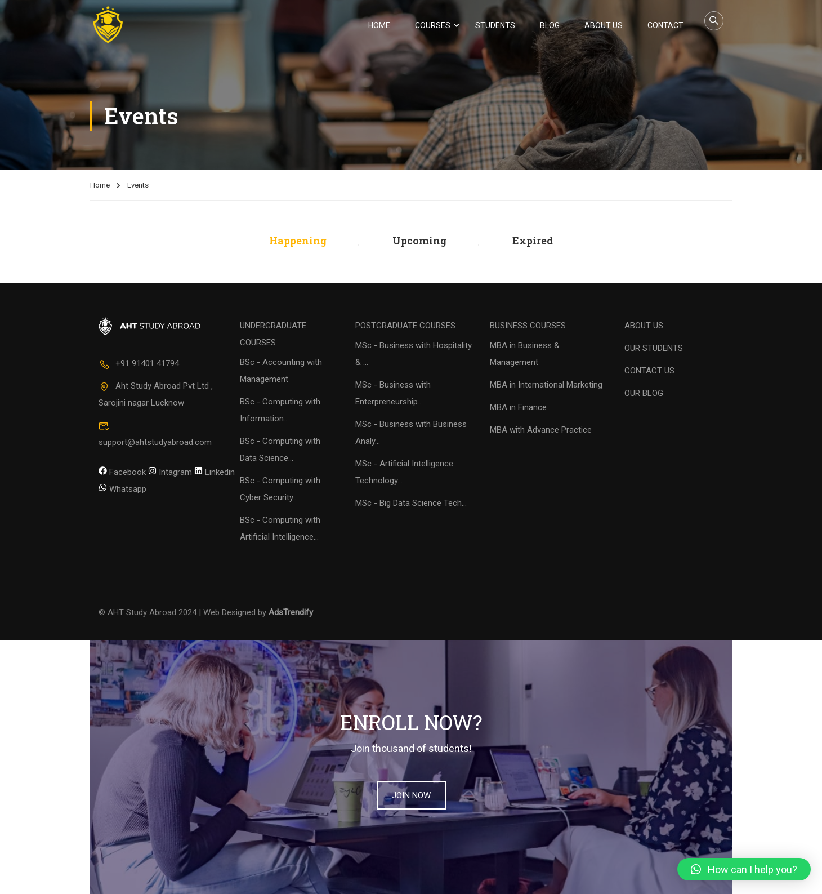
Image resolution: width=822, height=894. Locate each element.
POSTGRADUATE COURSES (405, 326)
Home (379, 25)
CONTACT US (649, 371)
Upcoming (419, 241)
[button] (744, 869)
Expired (532, 241)
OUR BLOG (643, 394)
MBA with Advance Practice (541, 430)
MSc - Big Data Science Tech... (411, 504)
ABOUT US (643, 326)
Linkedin (214, 472)
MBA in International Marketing (546, 385)
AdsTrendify (291, 613)
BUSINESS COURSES (528, 326)
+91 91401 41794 (139, 364)
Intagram (170, 472)
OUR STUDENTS (653, 349)
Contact (665, 25)
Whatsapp (122, 489)
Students (495, 25)
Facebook (122, 472)
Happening (298, 241)
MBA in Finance (518, 408)
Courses (432, 25)
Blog (550, 25)
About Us (603, 25)
